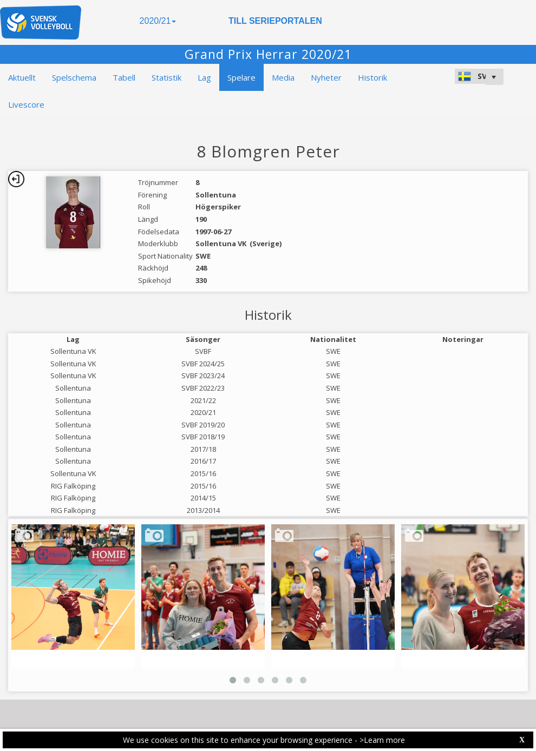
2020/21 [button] (158, 20)
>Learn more (382, 740)
